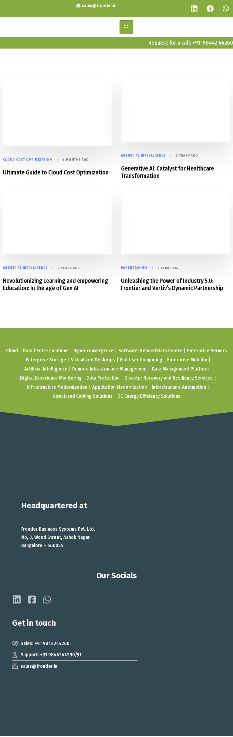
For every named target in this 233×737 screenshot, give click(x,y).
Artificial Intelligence (143, 156)
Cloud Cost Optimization (27, 161)
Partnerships (134, 269)
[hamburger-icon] (126, 28)
